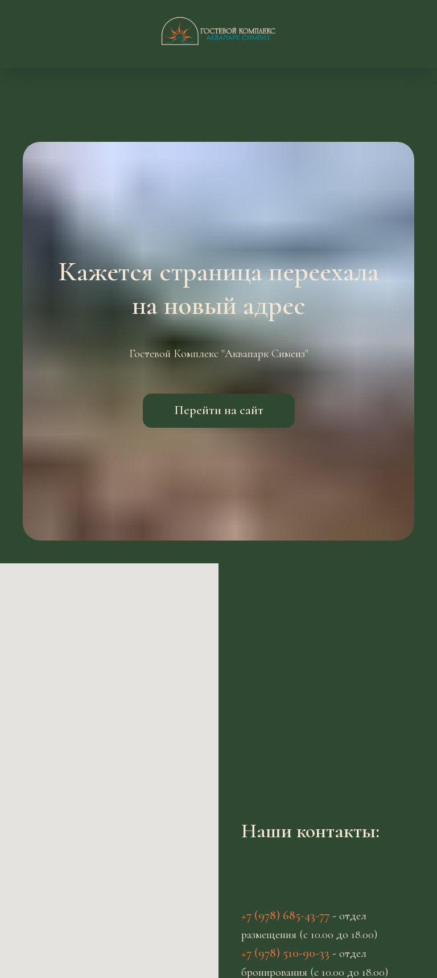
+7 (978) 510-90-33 (285, 953)
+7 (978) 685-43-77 (285, 915)
